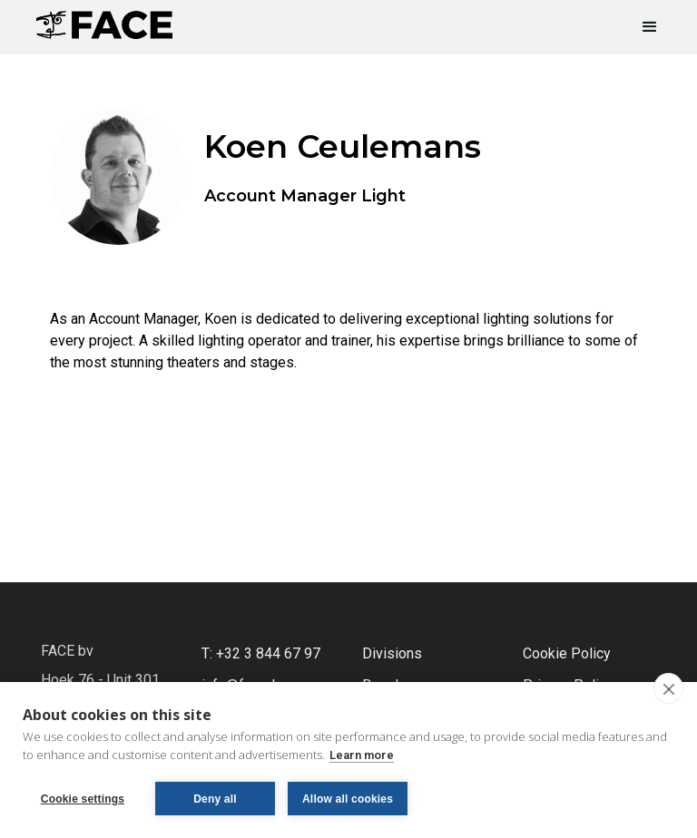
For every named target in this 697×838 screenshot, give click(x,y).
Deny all (215, 799)
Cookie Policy (567, 653)
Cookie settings (82, 799)
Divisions (392, 653)
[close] (668, 688)
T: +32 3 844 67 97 (260, 653)
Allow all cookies (347, 799)
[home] (104, 19)
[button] (642, 27)
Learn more (361, 755)
